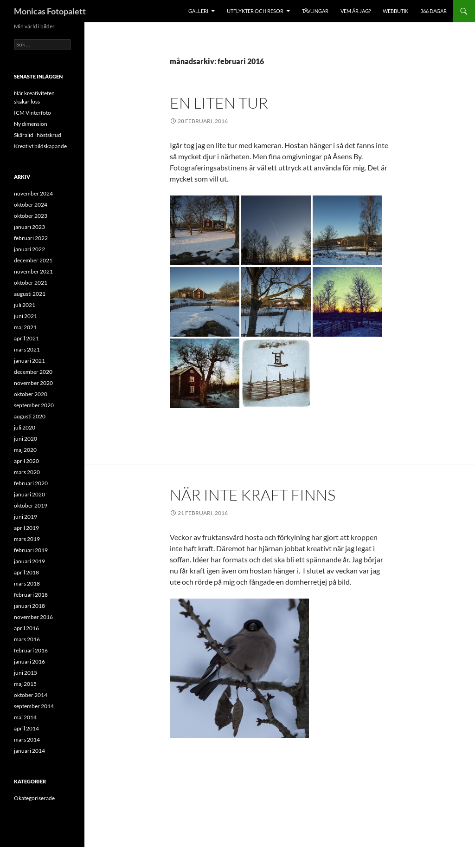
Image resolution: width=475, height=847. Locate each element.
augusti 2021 (29, 293)
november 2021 (33, 271)
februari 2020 (31, 483)
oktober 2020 (30, 394)
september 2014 (34, 706)
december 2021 (33, 260)
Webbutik (395, 11)
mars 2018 (27, 583)
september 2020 (34, 405)
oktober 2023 (30, 215)
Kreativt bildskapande (40, 146)
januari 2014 (29, 750)
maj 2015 (25, 683)
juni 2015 (25, 672)
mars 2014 (27, 739)
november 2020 (33, 382)
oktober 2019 (30, 505)
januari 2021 (29, 360)
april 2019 (26, 527)
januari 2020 (29, 494)
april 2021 (26, 338)
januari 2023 (29, 226)
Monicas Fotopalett (50, 11)
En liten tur (219, 102)
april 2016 (26, 628)
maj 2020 (25, 449)
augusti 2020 (29, 416)
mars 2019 (27, 538)
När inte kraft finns (252, 494)
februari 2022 (31, 238)
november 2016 (33, 616)
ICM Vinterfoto (32, 112)
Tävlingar (315, 11)
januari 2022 (29, 249)
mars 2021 (27, 349)
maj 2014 (25, 717)
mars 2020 (27, 472)
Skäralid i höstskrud (37, 134)
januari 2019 (29, 561)
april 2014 (26, 728)
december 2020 (33, 371)
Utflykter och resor (255, 11)
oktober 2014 (30, 694)
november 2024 (33, 193)
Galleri (198, 11)
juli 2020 (24, 427)
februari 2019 (31, 550)
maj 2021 (25, 327)
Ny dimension (30, 123)
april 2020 (26, 460)
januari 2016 (29, 661)
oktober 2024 (30, 204)
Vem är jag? (355, 11)
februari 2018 (31, 594)
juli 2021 (24, 304)
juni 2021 (25, 316)
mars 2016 (27, 639)
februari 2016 (31, 650)
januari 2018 (29, 605)
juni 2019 (25, 516)
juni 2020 (25, 438)
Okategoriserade (34, 798)
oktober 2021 (30, 282)
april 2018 (26, 572)
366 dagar (433, 11)
